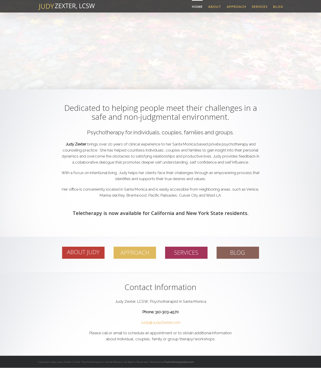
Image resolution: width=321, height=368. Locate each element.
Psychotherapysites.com (179, 362)
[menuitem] (200, 6)
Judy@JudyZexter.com (161, 322)
